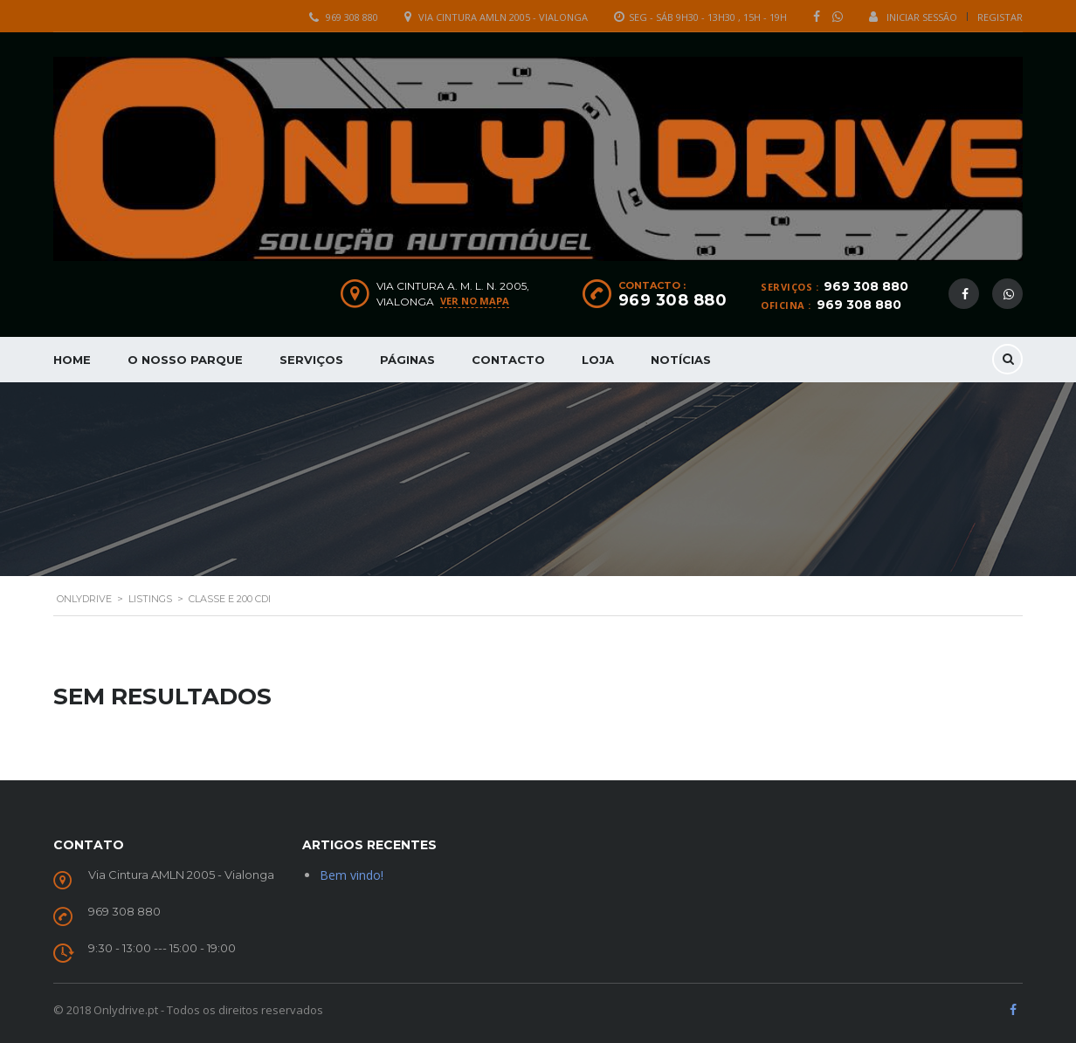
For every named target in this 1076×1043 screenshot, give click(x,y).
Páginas (407, 360)
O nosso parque (185, 360)
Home (72, 360)
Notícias (681, 360)
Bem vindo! (351, 875)
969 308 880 (352, 17)
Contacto (508, 360)
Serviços (311, 360)
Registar (1000, 17)
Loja (598, 360)
